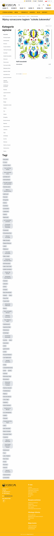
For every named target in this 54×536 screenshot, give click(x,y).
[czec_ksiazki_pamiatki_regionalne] (14, 485)
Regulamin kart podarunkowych (35, 516)
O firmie (30, 487)
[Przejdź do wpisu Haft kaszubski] (33, 44)
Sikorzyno (5, 59)
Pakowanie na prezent (33, 490)
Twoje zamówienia (32, 525)
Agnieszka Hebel (6, 71)
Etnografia (5, 117)
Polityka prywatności (33, 502)
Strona (47, 25)
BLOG (28, 16)
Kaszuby (5, 89)
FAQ (29, 519)
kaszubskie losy (6, 74)
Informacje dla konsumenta (34, 508)
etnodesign (5, 135)
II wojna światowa (7, 46)
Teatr (4, 132)
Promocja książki (6, 37)
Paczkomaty (31, 518)
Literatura (5, 129)
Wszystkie (5, 34)
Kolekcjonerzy (6, 148)
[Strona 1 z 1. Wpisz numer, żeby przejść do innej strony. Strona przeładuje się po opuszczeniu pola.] (49, 26)
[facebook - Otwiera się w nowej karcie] (3, 501)
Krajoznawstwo (6, 126)
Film (4, 111)
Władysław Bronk (6, 68)
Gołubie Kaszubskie (7, 55)
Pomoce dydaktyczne (33, 488)
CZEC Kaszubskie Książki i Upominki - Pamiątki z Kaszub (13, 16)
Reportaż (5, 123)
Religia (4, 101)
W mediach (30, 494)
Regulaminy (31, 504)
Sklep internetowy (26, 534)
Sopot (4, 95)
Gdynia (4, 151)
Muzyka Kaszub (6, 120)
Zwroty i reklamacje (32, 505)
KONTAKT (30, 493)
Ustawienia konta (32, 527)
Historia (4, 114)
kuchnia (5, 138)
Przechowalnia (31, 528)
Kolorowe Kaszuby (32, 491)
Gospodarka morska (7, 105)
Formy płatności (31, 515)
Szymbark (5, 52)
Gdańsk (4, 108)
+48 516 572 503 (8, 496)
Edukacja (5, 141)
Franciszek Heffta (7, 65)
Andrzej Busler (6, 40)
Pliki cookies (31, 507)
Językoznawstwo (7, 92)
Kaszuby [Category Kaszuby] (25, 73)
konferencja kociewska (5, 86)
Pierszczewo (6, 62)
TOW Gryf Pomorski (7, 49)
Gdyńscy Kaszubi (6, 144)
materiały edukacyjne (5, 81)
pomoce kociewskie (7, 77)
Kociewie (5, 98)
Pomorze (5, 43)
